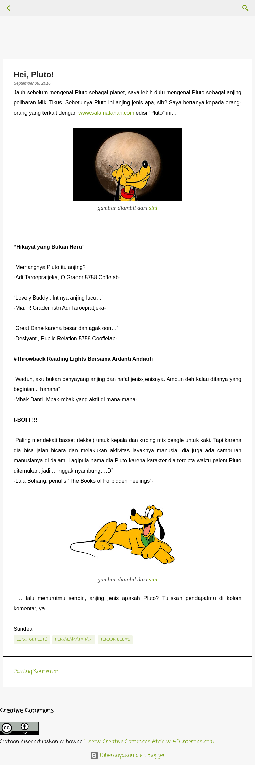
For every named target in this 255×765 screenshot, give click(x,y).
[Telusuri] (28, 8)
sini (153, 207)
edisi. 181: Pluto (31, 640)
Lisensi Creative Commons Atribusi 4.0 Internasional (149, 742)
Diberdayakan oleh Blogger (127, 755)
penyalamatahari (73, 640)
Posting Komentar (36, 672)
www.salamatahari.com (106, 113)
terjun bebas (115, 640)
